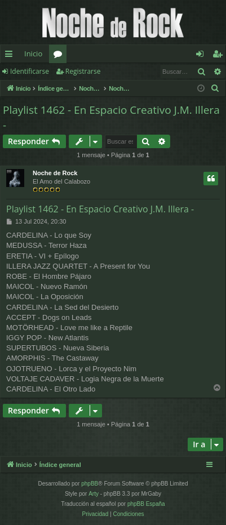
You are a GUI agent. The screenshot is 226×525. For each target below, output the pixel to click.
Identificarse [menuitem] (203, 55)
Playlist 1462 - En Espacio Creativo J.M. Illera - (111, 117)
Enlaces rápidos (11, 55)
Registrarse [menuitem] (220, 55)
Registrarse (83, 71)
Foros (60, 55)
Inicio (33, 53)
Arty (93, 494)
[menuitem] (215, 88)
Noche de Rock (55, 173)
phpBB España (146, 504)
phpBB (89, 483)
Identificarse (29, 71)
